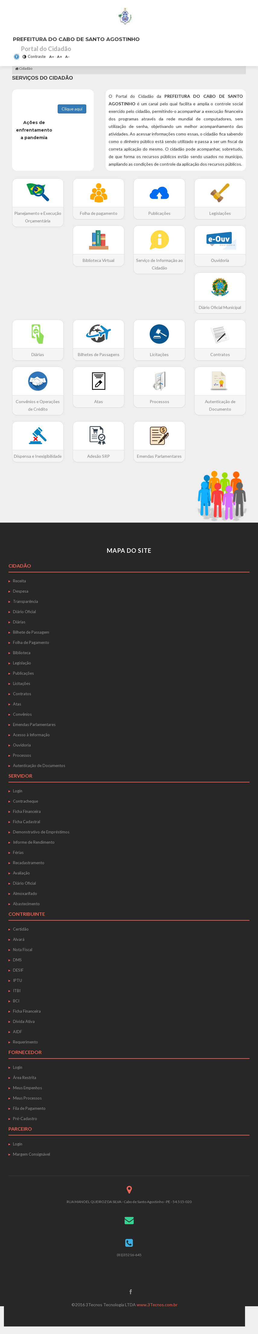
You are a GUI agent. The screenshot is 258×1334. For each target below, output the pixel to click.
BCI (16, 1008)
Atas (17, 711)
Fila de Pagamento (29, 1115)
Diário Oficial (24, 619)
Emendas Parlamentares (34, 732)
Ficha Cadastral (26, 829)
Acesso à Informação (31, 742)
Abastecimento (26, 911)
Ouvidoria (22, 752)
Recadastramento (28, 870)
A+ (59, 56)
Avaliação (21, 880)
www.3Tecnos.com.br (157, 1312)
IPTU (17, 987)
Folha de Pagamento (31, 650)
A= (51, 56)
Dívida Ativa (24, 1029)
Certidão (21, 936)
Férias (18, 860)
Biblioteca (21, 660)
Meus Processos (27, 1105)
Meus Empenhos (27, 1095)
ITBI (17, 998)
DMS (17, 967)
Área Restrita (24, 1085)
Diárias (19, 629)
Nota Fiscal (22, 957)
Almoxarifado (25, 901)
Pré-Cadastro (25, 1126)
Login (17, 798)
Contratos (22, 701)
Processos (22, 762)
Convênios (22, 721)
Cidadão (23, 68)
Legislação (22, 670)
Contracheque (25, 808)
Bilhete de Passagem (31, 639)
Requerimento (25, 1049)
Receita (19, 588)
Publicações (23, 680)
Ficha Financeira (27, 819)
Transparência (25, 609)
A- (67, 56)
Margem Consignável (31, 1161)
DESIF (18, 977)
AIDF (17, 1039)
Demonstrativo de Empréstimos (41, 839)
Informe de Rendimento (34, 849)
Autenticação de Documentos (39, 773)
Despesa (20, 598)
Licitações (21, 691)
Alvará (18, 946)
